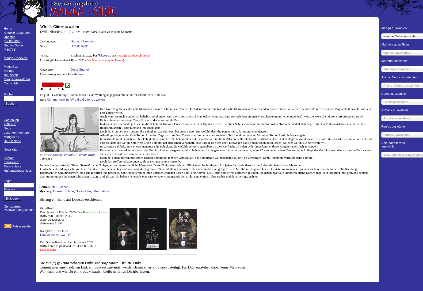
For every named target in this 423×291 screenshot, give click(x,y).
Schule (69, 191)
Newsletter (11, 149)
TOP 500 (10, 124)
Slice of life (83, 191)
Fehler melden (22, 226)
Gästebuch (11, 120)
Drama (57, 191)
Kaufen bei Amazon (53, 234)
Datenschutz (12, 166)
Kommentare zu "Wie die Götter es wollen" (76, 99)
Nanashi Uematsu (83, 41)
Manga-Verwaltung (17, 79)
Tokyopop (104, 55)
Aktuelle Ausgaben (17, 32)
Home (8, 28)
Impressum (11, 162)
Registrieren (12, 206)
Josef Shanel (80, 69)
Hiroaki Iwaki (79, 46)
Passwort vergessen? (19, 210)
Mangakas (11, 66)
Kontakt (9, 158)
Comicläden (12, 83)
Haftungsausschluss (18, 170)
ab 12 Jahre (60, 187)
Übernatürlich (102, 191)
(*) (69, 234)
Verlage (9, 70)
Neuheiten (11, 75)
